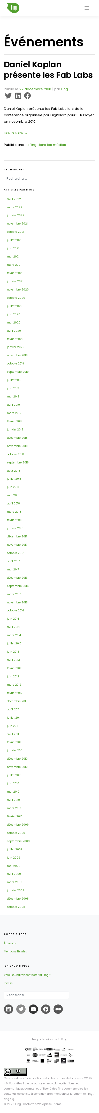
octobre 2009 (16, 833)
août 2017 (13, 561)
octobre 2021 (15, 232)
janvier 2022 (15, 215)
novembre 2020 (18, 290)
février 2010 (14, 816)
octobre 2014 (15, 610)
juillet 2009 (14, 849)
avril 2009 (14, 874)
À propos (10, 943)
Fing (64, 89)
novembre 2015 (17, 602)
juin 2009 (13, 858)
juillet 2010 (14, 775)
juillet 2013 (14, 643)
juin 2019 (13, 388)
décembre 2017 (17, 536)
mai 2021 (13, 257)
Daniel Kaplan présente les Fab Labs (48, 70)
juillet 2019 (14, 380)
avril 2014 (13, 627)
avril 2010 (13, 800)
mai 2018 (13, 495)
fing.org (9, 1099)
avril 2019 (13, 405)
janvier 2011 (14, 750)
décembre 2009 (18, 825)
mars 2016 (14, 594)
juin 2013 (13, 652)
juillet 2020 (14, 306)
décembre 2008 (18, 899)
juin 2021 (13, 248)
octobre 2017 (15, 553)
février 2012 (14, 693)
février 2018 (14, 520)
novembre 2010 (17, 767)
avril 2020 (14, 331)
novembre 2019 (17, 355)
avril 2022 (14, 199)
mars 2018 (14, 512)
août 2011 (13, 709)
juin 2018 (13, 487)
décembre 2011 (17, 701)
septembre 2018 (18, 462)
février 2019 (14, 421)
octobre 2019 (15, 364)
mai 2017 (13, 569)
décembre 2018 (17, 438)
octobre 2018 (15, 454)
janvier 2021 (15, 281)
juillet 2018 (14, 479)
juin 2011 (12, 726)
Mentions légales (15, 951)
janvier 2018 (15, 528)
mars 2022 (14, 207)
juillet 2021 (14, 240)
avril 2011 (13, 734)
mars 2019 (14, 413)
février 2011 (14, 742)
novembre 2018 (17, 446)
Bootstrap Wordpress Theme (42, 1104)
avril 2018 (13, 503)
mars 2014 (14, 635)
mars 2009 (14, 882)
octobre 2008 (16, 907)
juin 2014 (13, 619)
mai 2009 (13, 866)
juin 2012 (13, 676)
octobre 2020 (16, 298)
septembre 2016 (18, 586)
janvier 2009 (15, 890)
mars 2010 (14, 808)
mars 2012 (14, 685)
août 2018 (13, 471)
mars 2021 (14, 265)
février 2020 (15, 339)
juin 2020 (13, 314)
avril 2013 (13, 660)
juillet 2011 (13, 718)
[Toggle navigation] (87, 8)
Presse (8, 983)
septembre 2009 (18, 841)
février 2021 (14, 273)
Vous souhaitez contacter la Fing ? (27, 975)
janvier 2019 (15, 429)
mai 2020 (13, 323)
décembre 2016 (17, 578)
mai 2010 (13, 792)
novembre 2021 (17, 224)
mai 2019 (13, 396)
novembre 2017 (17, 545)
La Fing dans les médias (45, 144)
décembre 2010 (17, 759)
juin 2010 (13, 783)
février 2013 (14, 668)
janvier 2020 (15, 347)
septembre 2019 (18, 372)
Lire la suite (15, 133)
